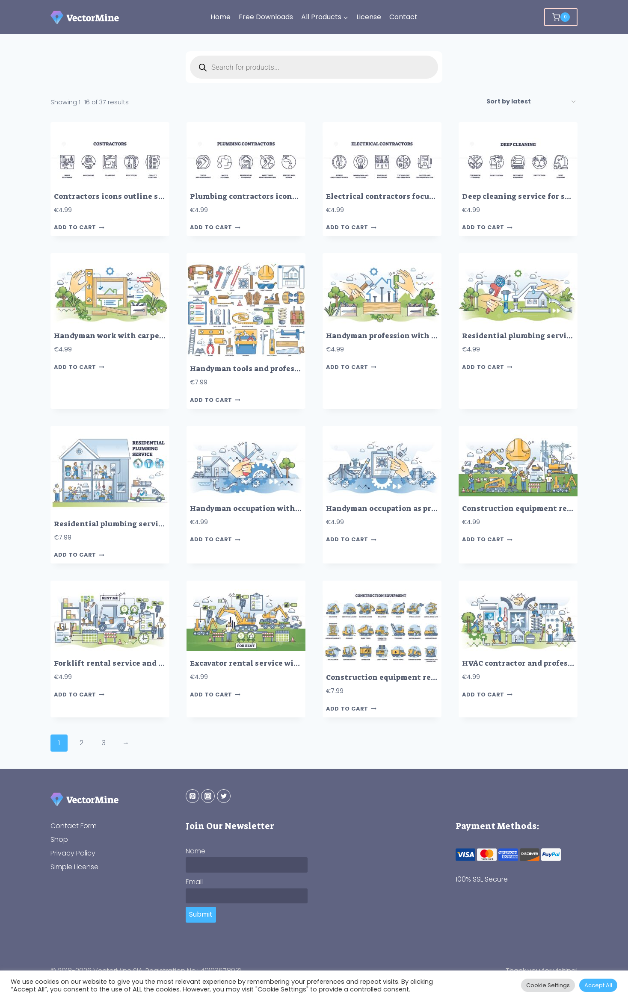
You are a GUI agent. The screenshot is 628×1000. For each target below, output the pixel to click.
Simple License (74, 867)
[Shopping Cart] (561, 17)
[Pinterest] (192, 796)
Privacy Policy (72, 853)
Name (195, 851)
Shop (59, 839)
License (368, 17)
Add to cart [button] (79, 227)
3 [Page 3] (104, 743)
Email (194, 882)
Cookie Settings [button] (548, 985)
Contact (403, 17)
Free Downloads (266, 17)
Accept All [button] (598, 985)
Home (220, 17)
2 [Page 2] (81, 743)
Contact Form (73, 826)
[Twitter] (224, 796)
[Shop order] (531, 102)
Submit (201, 914)
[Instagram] (208, 796)
